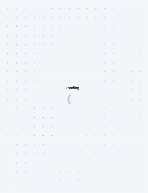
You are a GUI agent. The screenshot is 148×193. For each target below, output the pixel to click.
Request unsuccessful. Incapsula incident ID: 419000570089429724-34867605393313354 (74, 96)
